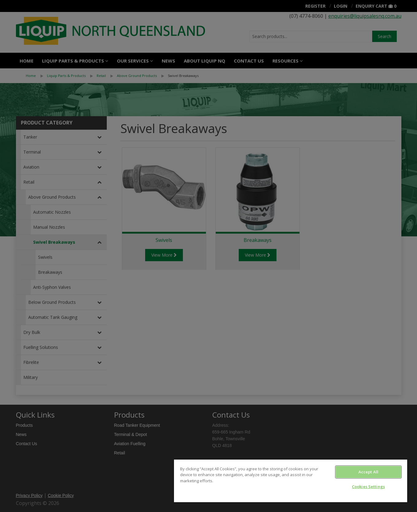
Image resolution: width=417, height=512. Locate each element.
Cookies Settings (368, 486)
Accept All (368, 472)
